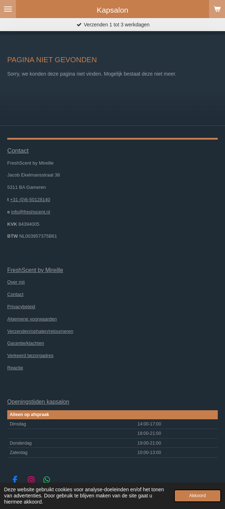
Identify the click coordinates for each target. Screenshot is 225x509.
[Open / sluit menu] (8, 9)
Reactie (15, 367)
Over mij (16, 282)
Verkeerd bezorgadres (30, 355)
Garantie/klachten (25, 343)
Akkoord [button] (197, 495)
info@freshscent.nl (30, 212)
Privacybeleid (21, 306)
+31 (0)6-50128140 (30, 199)
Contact (15, 294)
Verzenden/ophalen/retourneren (40, 331)
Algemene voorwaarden (32, 319)
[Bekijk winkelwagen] (217, 9)
